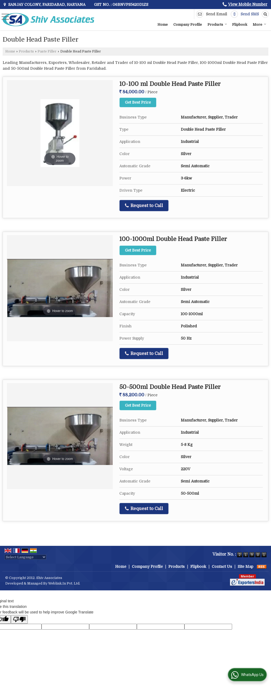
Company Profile (187, 25)
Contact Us (222, 566)
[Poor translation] (19, 619)
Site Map (245, 566)
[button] (247, 4)
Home (162, 25)
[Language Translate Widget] (25, 557)
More (259, 25)
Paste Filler (47, 51)
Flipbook (239, 25)
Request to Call (144, 205)
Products (217, 25)
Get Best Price (138, 102)
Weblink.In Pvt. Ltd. (64, 583)
